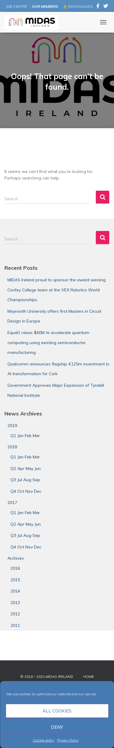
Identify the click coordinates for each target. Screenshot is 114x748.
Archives (15, 558)
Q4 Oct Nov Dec (25, 491)
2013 (15, 602)
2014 (15, 591)
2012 (15, 614)
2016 (15, 568)
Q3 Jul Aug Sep (25, 479)
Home (88, 676)
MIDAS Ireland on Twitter (105, 7)
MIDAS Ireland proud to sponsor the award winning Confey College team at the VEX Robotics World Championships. (56, 289)
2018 (12, 447)
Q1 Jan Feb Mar (25, 435)
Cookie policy (43, 740)
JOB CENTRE (16, 6)
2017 (12, 502)
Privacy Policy (68, 740)
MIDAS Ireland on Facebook (97, 7)
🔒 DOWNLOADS (78, 6)
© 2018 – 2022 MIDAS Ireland (46, 676)
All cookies (57, 711)
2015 (15, 579)
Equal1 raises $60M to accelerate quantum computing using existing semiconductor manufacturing (48, 342)
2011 (15, 625)
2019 (12, 425)
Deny (57, 727)
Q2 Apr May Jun (25, 468)
